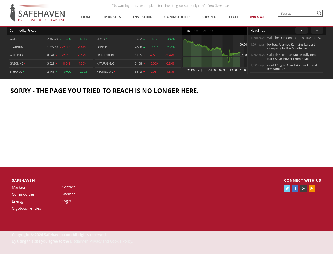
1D (188, 31)
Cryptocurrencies (26, 208)
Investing (142, 16)
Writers (256, 16)
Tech (233, 16)
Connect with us (302, 180)
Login (66, 201)
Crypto (209, 16)
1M (196, 31)
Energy (18, 201)
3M (204, 31)
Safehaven (23, 180)
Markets (112, 16)
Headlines (257, 30)
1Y (211, 31)
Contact (68, 187)
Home (86, 16)
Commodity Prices (23, 30)
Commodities (177, 16)
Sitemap (69, 194)
